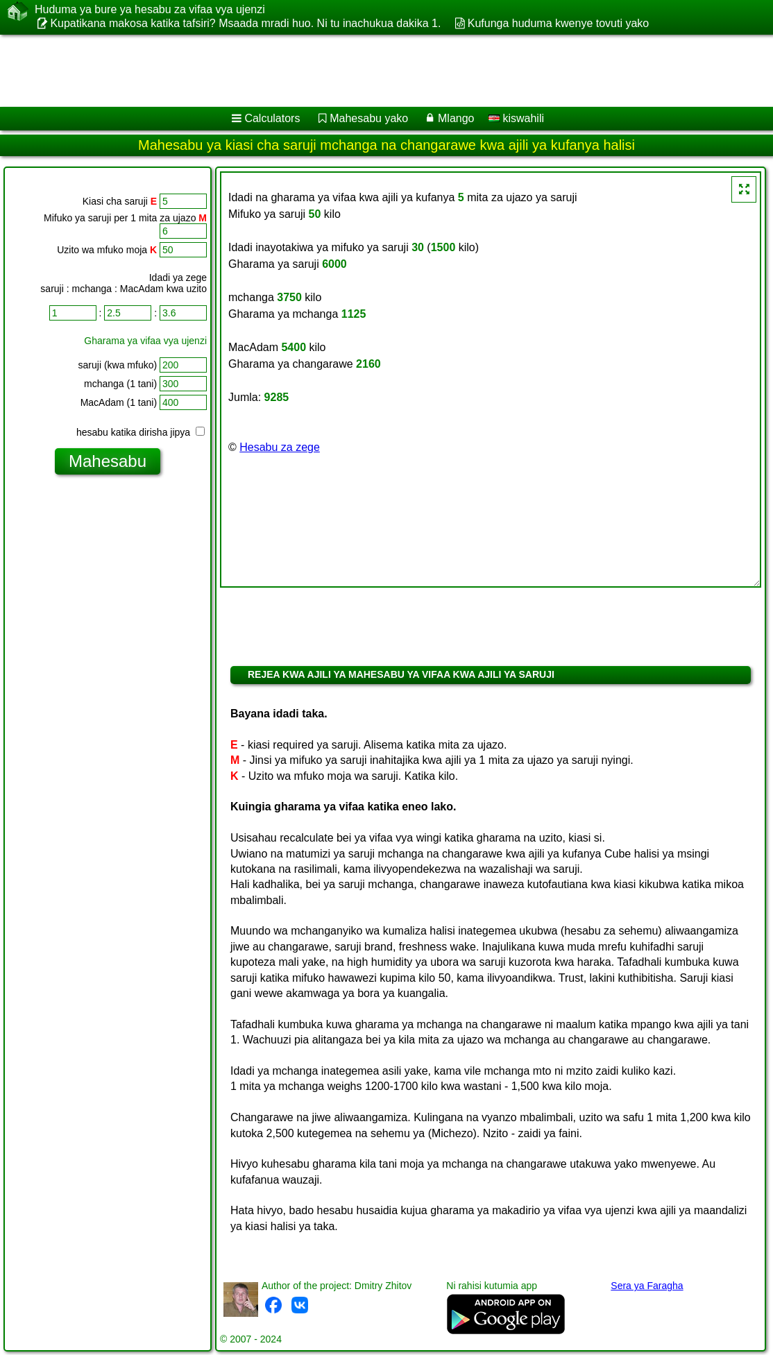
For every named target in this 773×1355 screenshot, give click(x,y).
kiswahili (516, 118)
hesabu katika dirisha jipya (140, 432)
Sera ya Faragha (647, 1285)
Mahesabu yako (369, 118)
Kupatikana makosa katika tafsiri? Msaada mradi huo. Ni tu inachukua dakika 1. (245, 23)
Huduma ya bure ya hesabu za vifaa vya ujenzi (150, 9)
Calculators (272, 118)
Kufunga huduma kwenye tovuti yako (558, 23)
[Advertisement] (372, 71)
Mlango (456, 118)
